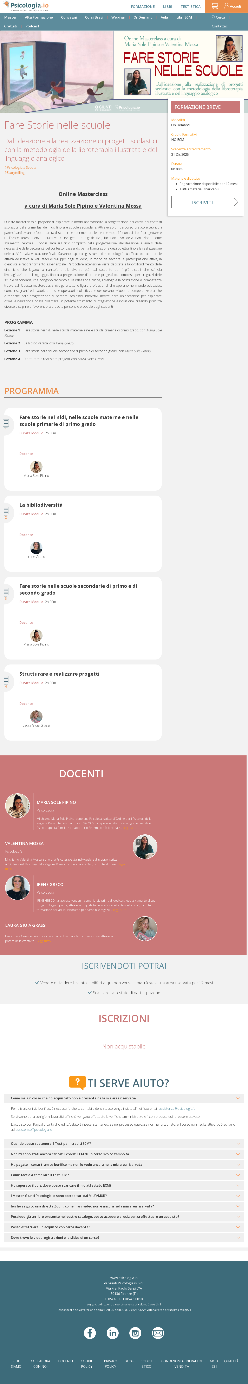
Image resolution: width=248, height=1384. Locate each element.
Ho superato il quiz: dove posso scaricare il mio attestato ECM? (61, 1185)
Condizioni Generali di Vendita (181, 1364)
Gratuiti (10, 26)
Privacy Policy (110, 1364)
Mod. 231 (214, 1364)
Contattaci (220, 26)
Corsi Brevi (94, 17)
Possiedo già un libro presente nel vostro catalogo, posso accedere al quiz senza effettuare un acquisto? (95, 1216)
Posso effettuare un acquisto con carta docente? (50, 1227)
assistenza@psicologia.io (177, 1108)
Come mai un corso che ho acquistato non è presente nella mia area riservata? (74, 1098)
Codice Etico (147, 1364)
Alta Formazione (39, 17)
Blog (129, 1361)
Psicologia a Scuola (21, 167)
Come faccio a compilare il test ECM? (40, 1175)
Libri (167, 6)
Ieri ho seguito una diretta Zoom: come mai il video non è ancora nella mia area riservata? (82, 1206)
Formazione (143, 6)
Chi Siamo (16, 1364)
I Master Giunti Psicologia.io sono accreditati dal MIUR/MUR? (59, 1195)
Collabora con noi (40, 1364)
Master (10, 17)
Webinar (118, 17)
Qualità (231, 1361)
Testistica (191, 6)
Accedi (235, 6)
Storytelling (16, 172)
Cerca (220, 17)
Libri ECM (184, 17)
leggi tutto (130, 828)
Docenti (65, 1361)
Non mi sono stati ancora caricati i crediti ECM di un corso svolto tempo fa (70, 1154)
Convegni (69, 17)
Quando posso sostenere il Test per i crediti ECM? (51, 1143)
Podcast (32, 26)
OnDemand (142, 17)
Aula (164, 17)
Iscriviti (202, 202)
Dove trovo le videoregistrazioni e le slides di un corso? (55, 1237)
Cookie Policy (87, 1364)
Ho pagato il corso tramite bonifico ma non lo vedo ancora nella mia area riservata (76, 1164)
